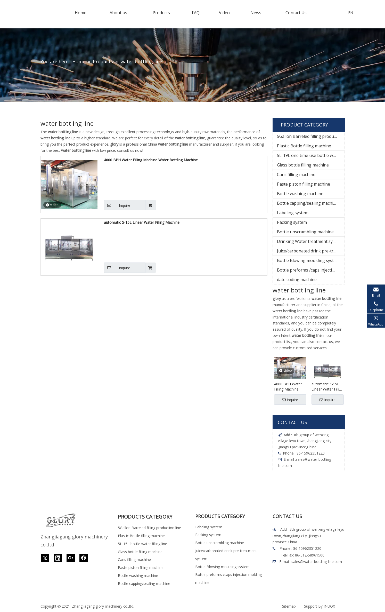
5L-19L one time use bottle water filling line (311, 155)
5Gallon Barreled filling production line (311, 136)
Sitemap (289, 606)
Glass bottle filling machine (303, 165)
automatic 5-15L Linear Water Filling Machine (141, 222)
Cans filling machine (296, 174)
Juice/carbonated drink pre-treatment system (311, 251)
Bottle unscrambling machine (305, 232)
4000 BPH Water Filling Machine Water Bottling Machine (151, 159)
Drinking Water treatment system (309, 241)
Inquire (117, 205)
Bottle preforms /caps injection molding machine (311, 270)
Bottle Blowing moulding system (308, 260)
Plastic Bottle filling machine (304, 146)
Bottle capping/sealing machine (307, 203)
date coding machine (297, 279)
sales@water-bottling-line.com (316, 561)
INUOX (329, 606)
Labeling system (292, 213)
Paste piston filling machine (303, 184)
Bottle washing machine (300, 193)
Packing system (292, 222)
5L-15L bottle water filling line (142, 543)
